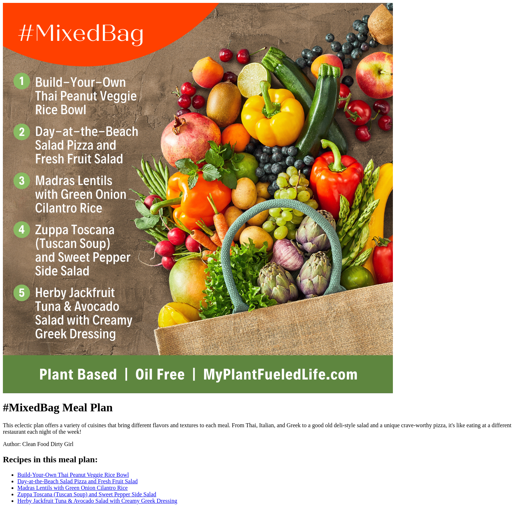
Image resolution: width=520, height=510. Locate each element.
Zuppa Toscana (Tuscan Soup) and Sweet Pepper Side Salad (86, 494)
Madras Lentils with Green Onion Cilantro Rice (72, 488)
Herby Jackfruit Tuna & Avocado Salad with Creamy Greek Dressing (97, 501)
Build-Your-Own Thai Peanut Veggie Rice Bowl (73, 475)
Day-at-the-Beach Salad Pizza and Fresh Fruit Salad (77, 481)
